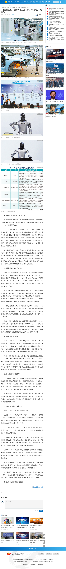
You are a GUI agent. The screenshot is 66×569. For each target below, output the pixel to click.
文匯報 (7, 6)
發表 (41, 510)
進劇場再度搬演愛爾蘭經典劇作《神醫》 (56, 19)
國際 (25, 2)
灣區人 (18, 2)
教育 (46, 2)
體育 (49, 2)
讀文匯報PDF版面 (38, 487)
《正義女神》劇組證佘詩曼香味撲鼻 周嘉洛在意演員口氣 (56, 14)
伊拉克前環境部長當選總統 (54, 21)
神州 (15, 2)
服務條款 (40, 564)
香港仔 (48, 554)
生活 (43, 2)
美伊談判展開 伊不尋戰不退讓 (55, 35)
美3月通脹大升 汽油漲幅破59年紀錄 (56, 32)
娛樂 (40, 2)
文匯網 (2, 6)
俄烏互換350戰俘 (52, 27)
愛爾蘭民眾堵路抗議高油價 (54, 33)
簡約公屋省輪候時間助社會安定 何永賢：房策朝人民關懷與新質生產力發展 (7, 526)
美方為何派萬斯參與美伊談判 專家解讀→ (54, 102)
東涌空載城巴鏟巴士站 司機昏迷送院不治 (56, 9)
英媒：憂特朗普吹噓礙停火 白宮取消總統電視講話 (56, 38)
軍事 (34, 2)
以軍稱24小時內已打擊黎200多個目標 (56, 25)
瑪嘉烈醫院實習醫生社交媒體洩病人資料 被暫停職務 (56, 12)
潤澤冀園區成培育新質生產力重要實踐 (22, 541)
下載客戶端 (56, 2)
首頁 (9, 2)
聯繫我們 (25, 564)
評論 (28, 2)
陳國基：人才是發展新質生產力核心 (7, 541)
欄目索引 (33, 548)
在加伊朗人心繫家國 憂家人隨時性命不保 (56, 40)
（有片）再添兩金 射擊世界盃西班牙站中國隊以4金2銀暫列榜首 (54, 115)
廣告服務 (33, 564)
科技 (52, 2)
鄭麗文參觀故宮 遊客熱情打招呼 (53, 87)
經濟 (22, 2)
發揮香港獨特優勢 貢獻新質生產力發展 (36, 526)
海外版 (56, 554)
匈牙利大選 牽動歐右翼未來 (55, 22)
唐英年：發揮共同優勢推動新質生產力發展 (36, 541)
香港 (12, 2)
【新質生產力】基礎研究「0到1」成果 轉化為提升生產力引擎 (22, 526)
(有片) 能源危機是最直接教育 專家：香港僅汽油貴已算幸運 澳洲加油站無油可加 (56, 17)
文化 (37, 2)
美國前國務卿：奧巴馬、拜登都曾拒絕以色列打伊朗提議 (56, 29)
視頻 (31, 2)
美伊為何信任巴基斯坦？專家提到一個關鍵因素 (54, 74)
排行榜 (48, 5)
